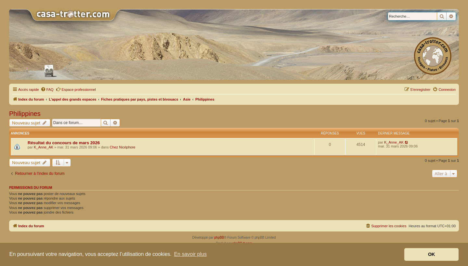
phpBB (219, 237)
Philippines (25, 113)
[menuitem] (47, 89)
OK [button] (431, 254)
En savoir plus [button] (190, 254)
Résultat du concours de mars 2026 (64, 142)
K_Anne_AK (43, 147)
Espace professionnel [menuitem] (76, 89)
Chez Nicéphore (123, 147)
